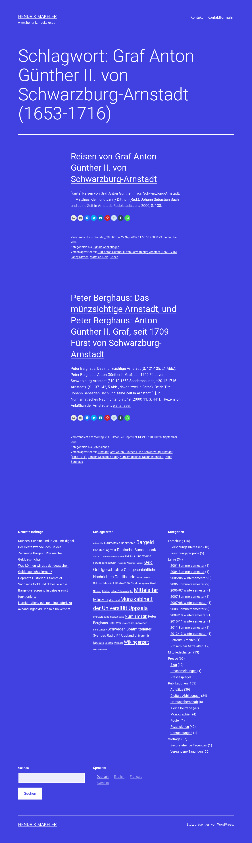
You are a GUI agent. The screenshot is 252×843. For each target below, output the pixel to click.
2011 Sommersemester (187, 627)
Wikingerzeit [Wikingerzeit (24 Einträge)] (136, 642)
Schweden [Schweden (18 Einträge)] (116, 629)
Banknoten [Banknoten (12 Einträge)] (128, 543)
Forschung (175, 541)
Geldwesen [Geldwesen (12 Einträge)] (122, 583)
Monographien (180, 714)
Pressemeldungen (183, 671)
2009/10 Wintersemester (188, 615)
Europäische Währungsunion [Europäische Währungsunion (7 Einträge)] (112, 556)
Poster (175, 720)
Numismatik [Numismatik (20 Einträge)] (136, 616)
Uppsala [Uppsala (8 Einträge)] (109, 643)
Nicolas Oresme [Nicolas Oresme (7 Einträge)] (117, 617)
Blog (173, 665)
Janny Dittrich (80, 257)
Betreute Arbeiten (183, 640)
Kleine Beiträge (181, 708)
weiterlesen (122, 405)
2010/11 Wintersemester (188, 621)
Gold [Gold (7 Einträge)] (147, 583)
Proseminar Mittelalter (186, 646)
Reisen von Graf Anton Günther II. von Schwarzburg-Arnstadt (114, 167)
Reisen (114, 257)
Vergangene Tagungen (186, 751)
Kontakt (196, 17)
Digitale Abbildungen (106, 247)
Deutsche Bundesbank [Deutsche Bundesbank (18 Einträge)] (136, 550)
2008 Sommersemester (187, 609)
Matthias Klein (99, 257)
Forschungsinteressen (186, 547)
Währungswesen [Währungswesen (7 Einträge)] (100, 649)
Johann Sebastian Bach (103, 457)
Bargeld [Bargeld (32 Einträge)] (145, 542)
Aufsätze (176, 689)
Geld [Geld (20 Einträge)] (148, 562)
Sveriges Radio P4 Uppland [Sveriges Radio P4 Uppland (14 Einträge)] (113, 636)
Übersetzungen (181, 733)
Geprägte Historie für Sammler (40, 578)
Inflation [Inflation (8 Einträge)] (106, 591)
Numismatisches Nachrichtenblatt (142, 457)
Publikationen (178, 683)
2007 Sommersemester (187, 596)
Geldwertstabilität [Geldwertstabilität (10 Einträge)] (103, 583)
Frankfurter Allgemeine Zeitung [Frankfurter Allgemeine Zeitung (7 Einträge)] (130, 563)
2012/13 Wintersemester (188, 634)
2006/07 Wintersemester (188, 590)
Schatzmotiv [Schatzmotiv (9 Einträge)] (100, 629)
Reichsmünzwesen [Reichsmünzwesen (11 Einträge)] (135, 623)
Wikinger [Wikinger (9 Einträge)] (118, 642)
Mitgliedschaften (180, 652)
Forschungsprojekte (184, 553)
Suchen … (25, 768)
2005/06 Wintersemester (188, 578)
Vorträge (174, 739)
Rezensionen (101, 447)
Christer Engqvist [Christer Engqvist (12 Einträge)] (104, 550)
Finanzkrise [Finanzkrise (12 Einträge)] (143, 556)
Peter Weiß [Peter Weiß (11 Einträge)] (116, 623)
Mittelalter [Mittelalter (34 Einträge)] (146, 590)
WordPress (225, 824)
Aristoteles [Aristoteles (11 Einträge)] (113, 543)
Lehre (172, 559)
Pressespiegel (180, 677)
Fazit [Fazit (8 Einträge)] (132, 556)
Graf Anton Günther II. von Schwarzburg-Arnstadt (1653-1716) (137, 252)
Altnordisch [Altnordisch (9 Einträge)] (99, 543)
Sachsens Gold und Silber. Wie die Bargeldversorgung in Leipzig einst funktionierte (43, 590)
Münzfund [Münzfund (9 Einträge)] (114, 600)
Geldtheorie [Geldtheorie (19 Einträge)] (124, 576)
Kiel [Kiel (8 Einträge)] (131, 591)
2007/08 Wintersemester (188, 603)
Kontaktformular (221, 17)
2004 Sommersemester (187, 572)
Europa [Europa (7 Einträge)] (96, 556)
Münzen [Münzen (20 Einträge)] (100, 599)
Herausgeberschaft (184, 702)
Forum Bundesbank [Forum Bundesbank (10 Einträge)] (104, 562)
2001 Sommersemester (187, 565)
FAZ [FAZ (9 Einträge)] (127, 556)
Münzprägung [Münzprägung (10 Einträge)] (101, 616)
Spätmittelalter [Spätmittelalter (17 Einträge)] (139, 629)
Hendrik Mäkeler (37, 16)
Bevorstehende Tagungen (188, 745)
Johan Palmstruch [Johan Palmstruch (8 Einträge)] (120, 591)
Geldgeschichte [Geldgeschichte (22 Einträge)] (108, 569)
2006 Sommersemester (187, 584)
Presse (173, 658)
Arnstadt (103, 452)
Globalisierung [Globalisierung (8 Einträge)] (138, 583)
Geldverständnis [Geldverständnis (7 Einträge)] (143, 577)
